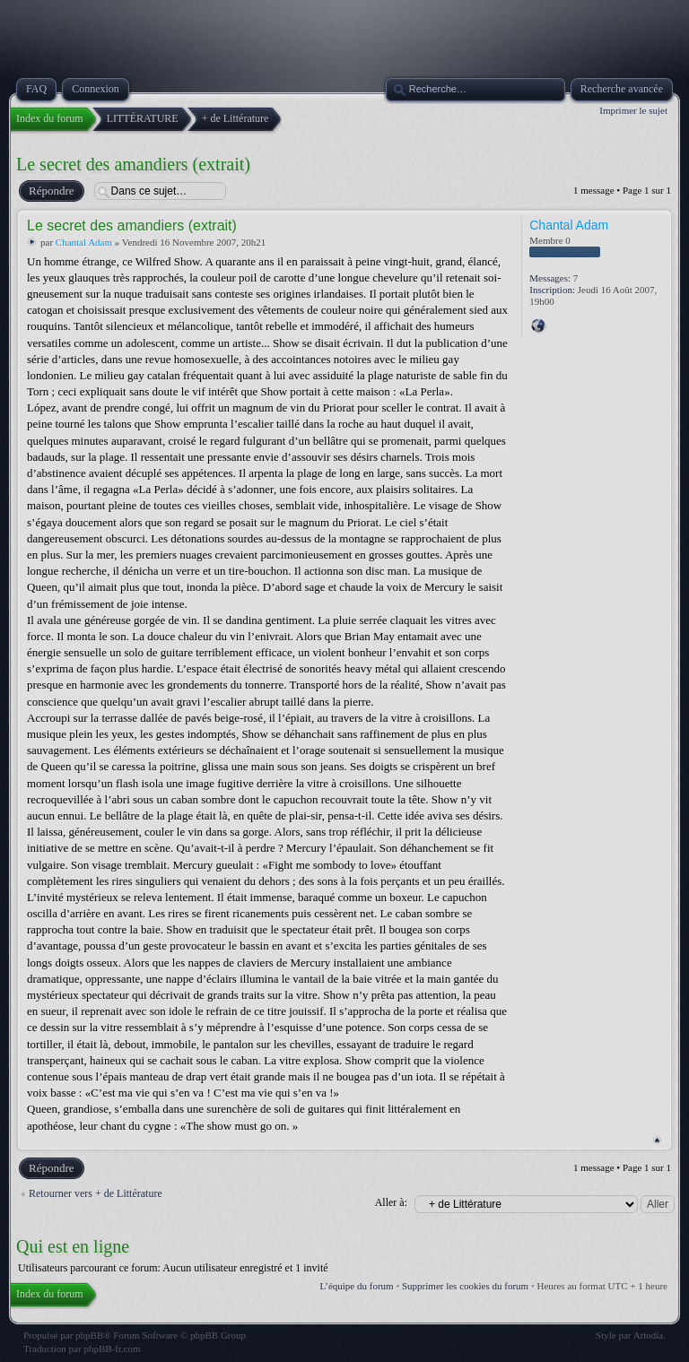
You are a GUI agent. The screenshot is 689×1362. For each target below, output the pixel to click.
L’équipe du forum (357, 1285)
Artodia (648, 1335)
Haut (657, 1140)
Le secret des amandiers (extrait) (133, 164)
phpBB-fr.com (111, 1348)
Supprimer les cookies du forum (465, 1285)
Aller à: (391, 1202)
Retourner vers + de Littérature (95, 1193)
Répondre (50, 191)
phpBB (89, 1335)
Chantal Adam (84, 242)
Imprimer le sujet (633, 110)
